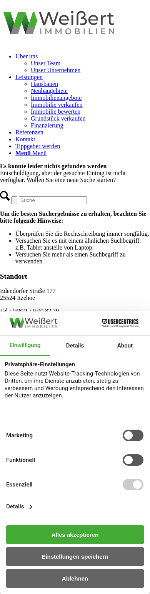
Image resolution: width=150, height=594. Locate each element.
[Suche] (53, 200)
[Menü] (31, 153)
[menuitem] (82, 63)
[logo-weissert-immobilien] (75, 43)
